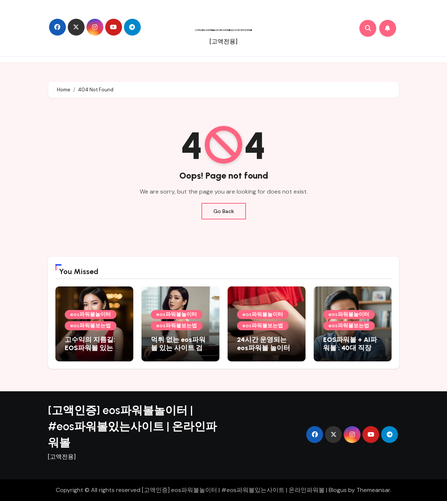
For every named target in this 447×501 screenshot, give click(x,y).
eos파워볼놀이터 (90, 314)
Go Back (223, 211)
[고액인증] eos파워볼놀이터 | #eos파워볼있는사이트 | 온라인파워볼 (223, 30)
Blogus (338, 490)
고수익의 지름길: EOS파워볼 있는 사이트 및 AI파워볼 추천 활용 (94, 351)
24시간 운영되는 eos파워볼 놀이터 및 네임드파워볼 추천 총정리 (265, 351)
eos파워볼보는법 (90, 325)
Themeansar (373, 490)
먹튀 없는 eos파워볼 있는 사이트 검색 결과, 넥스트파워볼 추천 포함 (180, 351)
